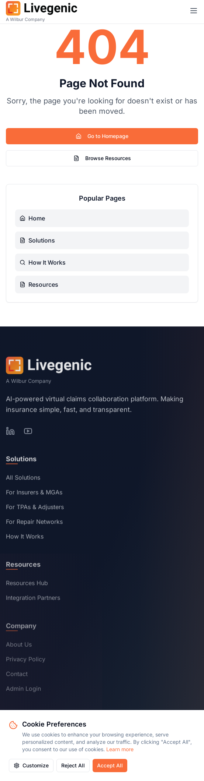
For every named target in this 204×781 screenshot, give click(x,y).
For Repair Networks (34, 522)
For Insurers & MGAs (34, 493)
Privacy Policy (25, 660)
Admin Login (23, 689)
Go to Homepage (102, 136)
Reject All (73, 765)
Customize (31, 765)
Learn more (120, 749)
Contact (17, 675)
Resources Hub (27, 584)
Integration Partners (33, 598)
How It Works (25, 537)
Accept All (110, 765)
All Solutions (23, 478)
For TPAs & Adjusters (35, 508)
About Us (19, 645)
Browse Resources (102, 158)
